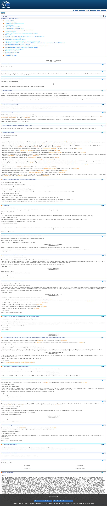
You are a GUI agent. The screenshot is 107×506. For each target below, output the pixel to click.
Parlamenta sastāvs (10, 25)
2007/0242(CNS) (21, 175)
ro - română (99, 10)
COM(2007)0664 (32, 143)
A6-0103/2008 (57, 150)
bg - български (73, 10)
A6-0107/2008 (35, 155)
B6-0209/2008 (49, 299)
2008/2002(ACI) (11, 155)
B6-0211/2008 (45, 302)
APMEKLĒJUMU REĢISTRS (10, 55)
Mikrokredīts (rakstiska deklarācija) (13, 26)
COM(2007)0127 (52, 152)
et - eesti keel (80, 10)
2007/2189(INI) (38, 172)
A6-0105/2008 (83, 152)
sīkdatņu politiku (81, 504)
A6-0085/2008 (72, 143)
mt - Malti (94, 10)
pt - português (98, 10)
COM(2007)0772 (71, 163)
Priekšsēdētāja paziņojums (11, 22)
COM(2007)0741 (21, 146)
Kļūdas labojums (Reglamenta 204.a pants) (15, 28)
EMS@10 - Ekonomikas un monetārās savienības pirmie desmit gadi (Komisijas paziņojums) (25, 36)
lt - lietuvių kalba (91, 10)
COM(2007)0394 (46, 148)
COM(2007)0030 (23, 150)
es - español (75, 10)
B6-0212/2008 (39, 304)
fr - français (84, 10)
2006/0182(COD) (63, 141)
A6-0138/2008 (51, 159)
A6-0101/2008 (79, 148)
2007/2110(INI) (30, 150)
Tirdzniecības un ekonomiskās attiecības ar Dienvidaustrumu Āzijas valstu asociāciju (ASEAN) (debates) (27, 45)
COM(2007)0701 (7, 175)
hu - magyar (93, 10)
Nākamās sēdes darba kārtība (12, 52)
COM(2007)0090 (31, 162)
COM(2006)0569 (50, 141)
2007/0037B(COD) (47, 162)
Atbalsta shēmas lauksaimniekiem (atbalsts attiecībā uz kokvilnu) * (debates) (22, 47)
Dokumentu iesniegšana (11, 31)
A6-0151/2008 (76, 168)
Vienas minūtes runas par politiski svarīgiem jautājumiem (18, 44)
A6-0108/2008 (56, 157)
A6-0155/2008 (62, 172)
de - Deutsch (79, 10)
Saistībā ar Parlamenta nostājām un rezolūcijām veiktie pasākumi (19, 29)
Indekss (3, 13)
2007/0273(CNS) (84, 163)
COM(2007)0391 (20, 166)
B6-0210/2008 (90, 300)
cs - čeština (76, 10)
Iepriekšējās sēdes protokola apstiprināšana (15, 23)
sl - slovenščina (102, 10)
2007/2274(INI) (40, 170)
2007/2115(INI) (59, 152)
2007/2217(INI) (39, 159)
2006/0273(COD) (26, 117)
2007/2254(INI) (54, 148)
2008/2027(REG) (31, 157)
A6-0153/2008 (64, 170)
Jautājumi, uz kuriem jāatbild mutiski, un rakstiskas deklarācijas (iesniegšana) (22, 33)
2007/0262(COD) (34, 146)
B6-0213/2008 (43, 306)
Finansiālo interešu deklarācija (12, 50)
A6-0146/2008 (4, 164)
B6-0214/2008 (36, 308)
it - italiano (88, 10)
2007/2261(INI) (27, 166)
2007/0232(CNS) (45, 143)
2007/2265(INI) (54, 168)
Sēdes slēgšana (9, 53)
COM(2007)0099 (31, 172)
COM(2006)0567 (47, 168)
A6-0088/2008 (58, 146)
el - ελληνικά (82, 10)
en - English (83, 10)
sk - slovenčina (101, 10)
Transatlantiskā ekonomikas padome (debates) (16, 39)
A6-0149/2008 (53, 166)
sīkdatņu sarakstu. (90, 504)
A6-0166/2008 (46, 175)
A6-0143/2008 (73, 162)
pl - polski (97, 10)
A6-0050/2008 (88, 141)
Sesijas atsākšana (10, 20)
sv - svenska (105, 10)
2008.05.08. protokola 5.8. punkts (27, 362)
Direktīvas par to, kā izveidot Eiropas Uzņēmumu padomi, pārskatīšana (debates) (23, 41)
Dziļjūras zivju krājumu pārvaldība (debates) (15, 49)
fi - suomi (104, 10)
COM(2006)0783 (12, 117)
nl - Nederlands (95, 10)
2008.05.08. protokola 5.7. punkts (12, 362)
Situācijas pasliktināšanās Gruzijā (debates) (15, 37)
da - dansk (77, 10)
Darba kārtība (9, 34)
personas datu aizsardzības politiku (68, 504)
